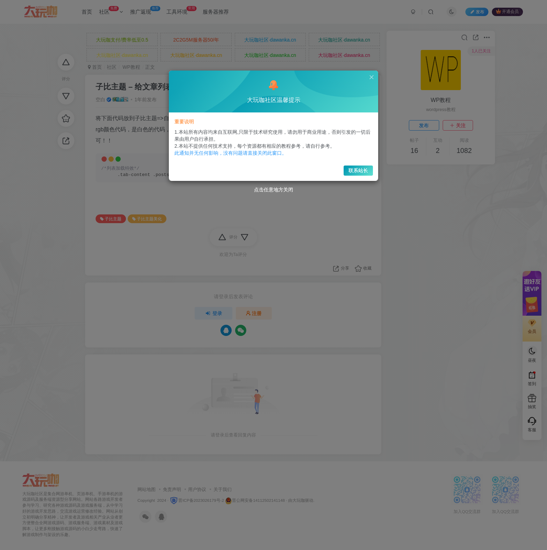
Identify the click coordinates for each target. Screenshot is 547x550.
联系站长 (351, 166)
